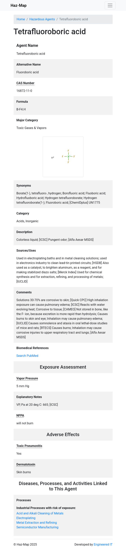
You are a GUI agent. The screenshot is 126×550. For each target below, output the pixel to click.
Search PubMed (27, 356)
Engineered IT (103, 544)
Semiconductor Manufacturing (37, 527)
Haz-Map (19, 5)
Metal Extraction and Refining (37, 522)
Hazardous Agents (42, 19)
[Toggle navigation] (110, 5)
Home (21, 19)
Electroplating (26, 518)
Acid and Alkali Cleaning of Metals (40, 513)
